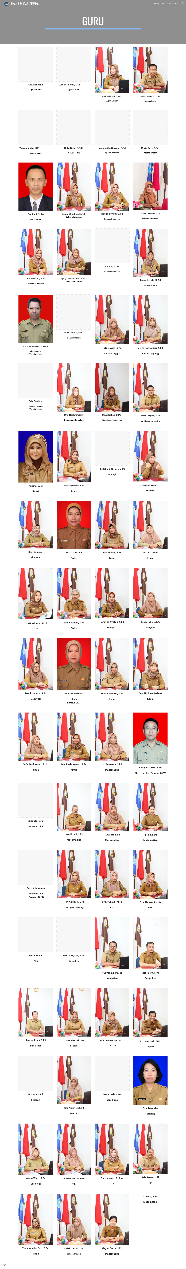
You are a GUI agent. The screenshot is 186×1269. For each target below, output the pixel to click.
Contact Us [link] (172, 3)
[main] (93, 22)
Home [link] (157, 3)
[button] (183, 4)
